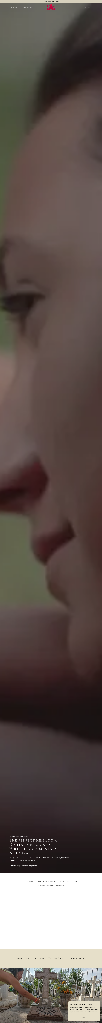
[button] (87, 8)
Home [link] (15, 7)
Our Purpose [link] (27, 7)
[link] (51, 7)
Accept (84, 1017)
